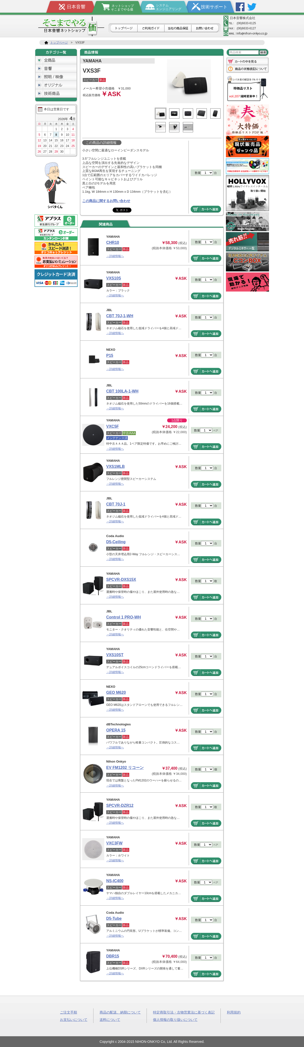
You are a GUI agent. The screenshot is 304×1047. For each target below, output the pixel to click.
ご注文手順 (68, 1012)
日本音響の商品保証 (177, 28)
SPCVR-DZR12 (119, 805)
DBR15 (112, 956)
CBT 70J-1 (115, 504)
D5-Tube (114, 918)
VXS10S (113, 278)
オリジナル (56, 85)
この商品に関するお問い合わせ (106, 201)
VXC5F (112, 426)
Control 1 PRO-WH (123, 617)
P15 (109, 355)
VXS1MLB (115, 466)
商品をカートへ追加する (206, 209)
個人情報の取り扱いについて (175, 1019)
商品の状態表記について (247, 69)
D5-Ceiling (116, 542)
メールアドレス (245, 33)
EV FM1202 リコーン (125, 768)
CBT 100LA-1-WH (122, 391)
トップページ (123, 28)
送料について (110, 1019)
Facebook (240, 7)
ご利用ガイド (151, 28)
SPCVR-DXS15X (121, 579)
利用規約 (234, 1012)
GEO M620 (116, 692)
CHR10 (112, 242)
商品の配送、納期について (120, 1012)
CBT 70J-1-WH (119, 316)
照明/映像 (56, 77)
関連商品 (106, 224)
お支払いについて (73, 1019)
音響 (56, 68)
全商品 (56, 60)
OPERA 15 (116, 730)
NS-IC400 (114, 881)
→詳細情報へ (115, 256)
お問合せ (205, 28)
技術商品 (56, 93)
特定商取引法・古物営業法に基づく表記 (184, 1012)
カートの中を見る (247, 61)
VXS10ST (114, 655)
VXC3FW (114, 843)
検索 (263, 52)
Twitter (252, 7)
